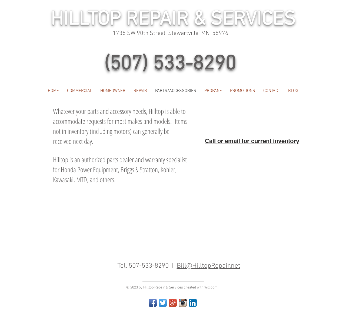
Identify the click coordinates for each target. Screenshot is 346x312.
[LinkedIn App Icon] (193, 303)
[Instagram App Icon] (183, 303)
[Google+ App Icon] (173, 303)
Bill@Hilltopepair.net (208, 266)
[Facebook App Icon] (153, 303)
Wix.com (211, 287)
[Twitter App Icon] (163, 303)
